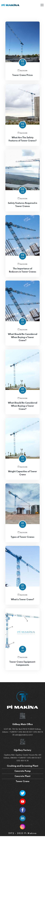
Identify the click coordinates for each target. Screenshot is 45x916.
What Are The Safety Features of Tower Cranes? (23, 142)
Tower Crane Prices (22, 75)
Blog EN (22, 70)
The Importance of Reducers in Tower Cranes (22, 273)
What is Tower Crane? (22, 603)
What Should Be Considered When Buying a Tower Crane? (22, 341)
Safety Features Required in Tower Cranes (22, 208)
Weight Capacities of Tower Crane (22, 476)
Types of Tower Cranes (22, 541)
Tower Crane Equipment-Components (22, 667)
